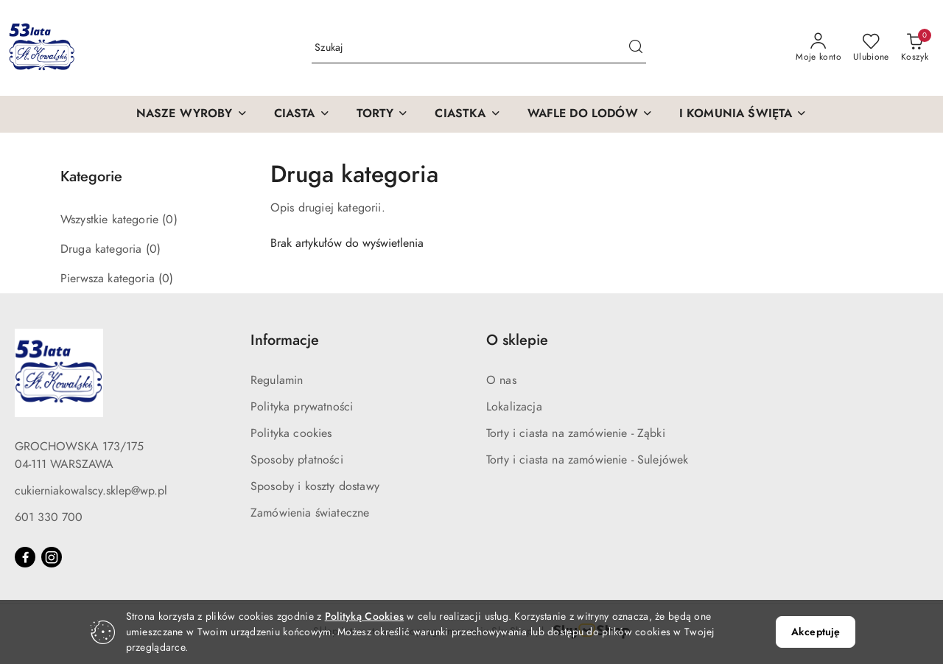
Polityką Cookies (364, 616)
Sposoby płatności (296, 460)
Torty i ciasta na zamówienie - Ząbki (575, 433)
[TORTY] (383, 114)
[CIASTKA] (467, 114)
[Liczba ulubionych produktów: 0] (871, 48)
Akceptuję (815, 632)
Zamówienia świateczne (309, 513)
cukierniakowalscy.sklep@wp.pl (91, 491)
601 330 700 (49, 517)
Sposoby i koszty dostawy (314, 486)
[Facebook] (25, 557)
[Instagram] (51, 557)
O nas (501, 380)
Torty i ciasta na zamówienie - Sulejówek (587, 460)
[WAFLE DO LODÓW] (590, 114)
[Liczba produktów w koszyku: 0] (914, 48)
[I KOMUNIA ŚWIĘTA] (743, 114)
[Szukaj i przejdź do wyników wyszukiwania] (635, 48)
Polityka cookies (291, 433)
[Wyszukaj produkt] (479, 48)
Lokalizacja (514, 407)
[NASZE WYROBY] (191, 114)
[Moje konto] (818, 48)
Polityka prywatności (301, 407)
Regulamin (276, 380)
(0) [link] (169, 220)
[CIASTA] (302, 114)
